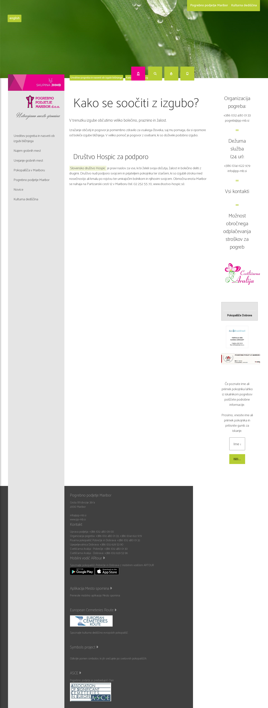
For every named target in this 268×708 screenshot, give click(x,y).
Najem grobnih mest (27, 151)
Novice (18, 189)
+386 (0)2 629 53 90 (111, 544)
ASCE (75, 673)
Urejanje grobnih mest (28, 160)
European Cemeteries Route (93, 610)
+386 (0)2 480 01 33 (237, 115)
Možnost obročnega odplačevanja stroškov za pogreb (237, 231)
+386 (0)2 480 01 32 (128, 540)
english (14, 18)
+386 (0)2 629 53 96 (116, 553)
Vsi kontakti (237, 191)
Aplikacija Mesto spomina (91, 588)
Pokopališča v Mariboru (29, 170)
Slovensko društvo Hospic (88, 168)
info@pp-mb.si (237, 171)
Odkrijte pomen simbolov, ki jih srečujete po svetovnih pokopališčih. (108, 658)
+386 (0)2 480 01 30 (116, 549)
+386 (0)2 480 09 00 (101, 531)
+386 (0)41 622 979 (237, 166)
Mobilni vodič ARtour (87, 558)
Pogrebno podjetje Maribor (209, 5)
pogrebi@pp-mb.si (237, 120)
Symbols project (84, 647)
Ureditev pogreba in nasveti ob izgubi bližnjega (96, 78)
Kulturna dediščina (244, 5)
